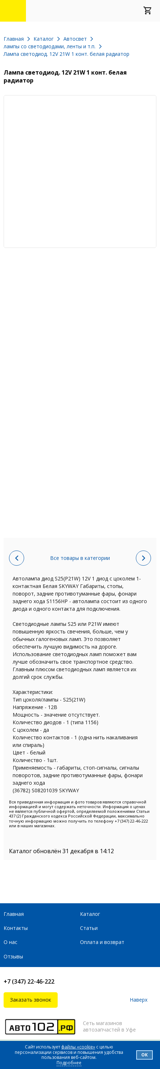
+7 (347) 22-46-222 (29, 981)
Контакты (16, 928)
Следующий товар (143, 558)
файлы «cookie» (78, 1047)
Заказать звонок (30, 999)
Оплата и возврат (102, 942)
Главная (14, 913)
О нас (10, 942)
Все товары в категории (80, 557)
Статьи (89, 928)
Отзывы (13, 956)
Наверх (138, 1000)
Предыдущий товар (16, 558)
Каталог (90, 913)
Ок (144, 1055)
